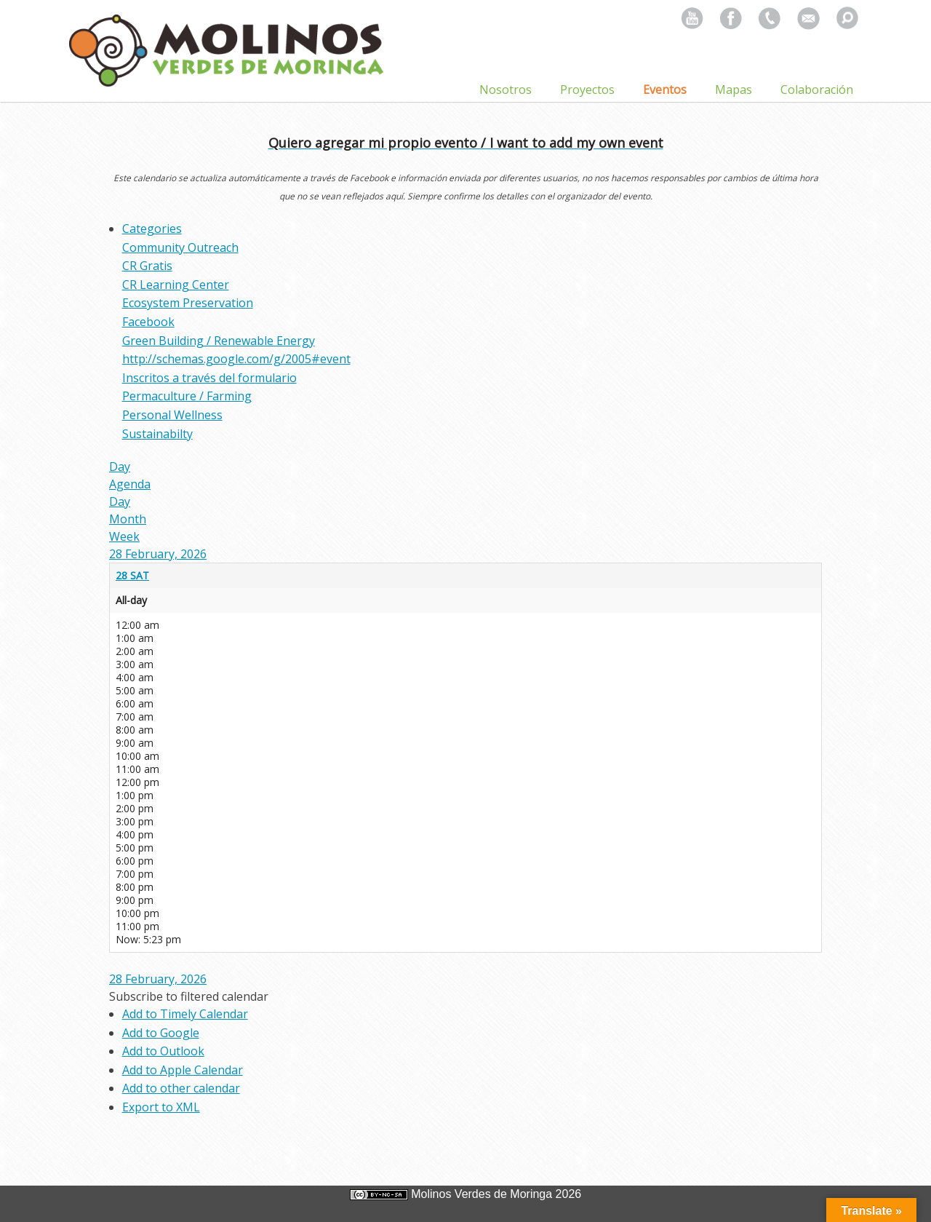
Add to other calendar (181, 1088)
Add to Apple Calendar (182, 1070)
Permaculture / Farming (187, 396)
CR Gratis (147, 266)
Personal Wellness (172, 415)
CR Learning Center (175, 285)
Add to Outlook (163, 1051)
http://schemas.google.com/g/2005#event (236, 359)
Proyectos (587, 90)
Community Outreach (180, 247)
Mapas (733, 90)
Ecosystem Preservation (187, 303)
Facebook (148, 322)
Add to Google (160, 1033)
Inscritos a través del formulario (209, 378)
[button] (188, 996)
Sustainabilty (157, 434)
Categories (152, 229)
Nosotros (505, 90)
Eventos (665, 90)
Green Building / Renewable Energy (218, 341)
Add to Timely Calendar (185, 1014)
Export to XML (161, 1107)
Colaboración (816, 90)
